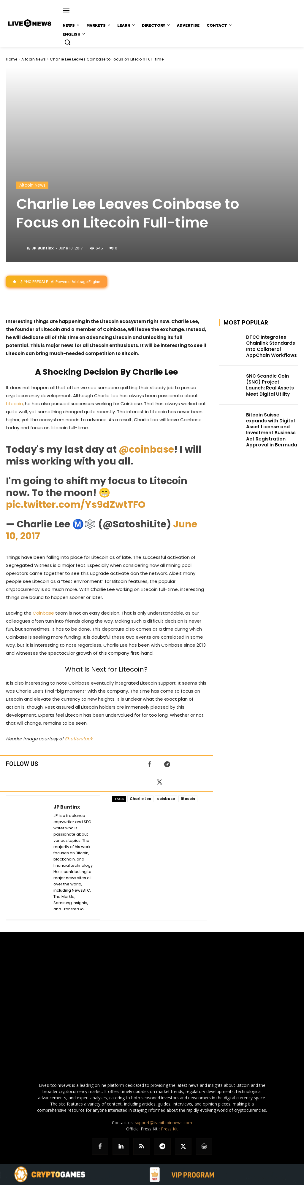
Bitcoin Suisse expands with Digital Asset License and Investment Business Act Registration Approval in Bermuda (272, 423)
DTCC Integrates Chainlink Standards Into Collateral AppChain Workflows (269, 345)
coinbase (166, 798)
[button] (67, 42)
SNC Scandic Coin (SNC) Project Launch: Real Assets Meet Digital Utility (270, 381)
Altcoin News (33, 59)
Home (11, 59)
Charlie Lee (140, 798)
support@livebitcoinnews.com (163, 1123)
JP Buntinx (42, 248)
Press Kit (169, 1129)
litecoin (188, 798)
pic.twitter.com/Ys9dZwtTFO (75, 504)
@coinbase (146, 449)
